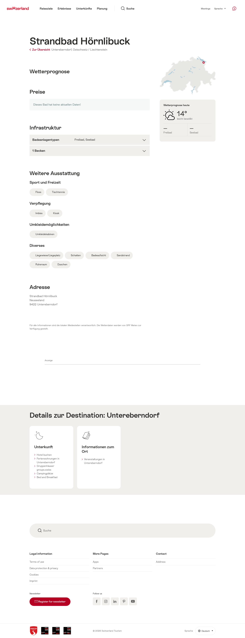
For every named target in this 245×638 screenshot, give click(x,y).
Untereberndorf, (61, 49)
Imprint (34, 580)
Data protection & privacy (44, 568)
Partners (98, 568)
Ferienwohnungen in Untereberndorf (48, 460)
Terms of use (37, 561)
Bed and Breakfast (47, 477)
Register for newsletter (52, 600)
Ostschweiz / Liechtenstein (90, 49)
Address (160, 561)
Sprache (220, 8)
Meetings (205, 8)
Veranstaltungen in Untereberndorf (94, 461)
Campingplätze (45, 473)
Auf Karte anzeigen (187, 76)
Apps (96, 561)
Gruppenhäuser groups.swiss (45, 467)
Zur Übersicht (40, 49)
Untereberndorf (133, 415)
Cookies (34, 574)
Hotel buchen (44, 454)
